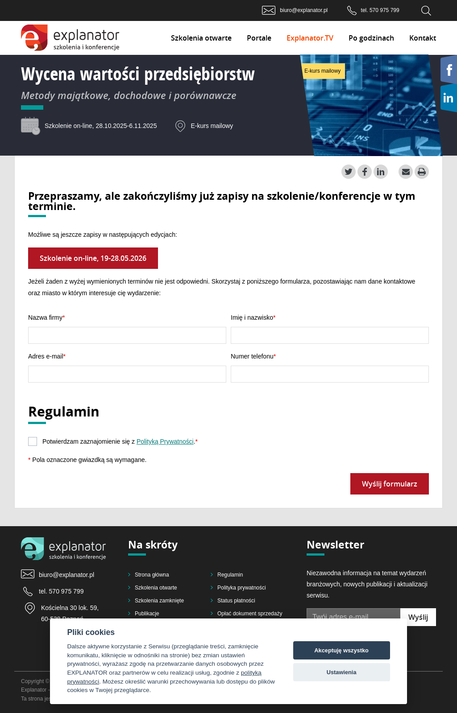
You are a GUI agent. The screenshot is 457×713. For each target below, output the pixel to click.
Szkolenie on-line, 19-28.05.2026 (93, 258)
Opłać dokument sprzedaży (249, 613)
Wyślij (418, 617)
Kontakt (422, 38)
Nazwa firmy (45, 317)
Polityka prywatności (241, 588)
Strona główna (152, 575)
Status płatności (236, 601)
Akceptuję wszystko (341, 650)
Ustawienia (342, 672)
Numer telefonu (252, 356)
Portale (259, 38)
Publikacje (147, 613)
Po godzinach (371, 38)
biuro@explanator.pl (304, 10)
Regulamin (230, 575)
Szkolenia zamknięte (159, 601)
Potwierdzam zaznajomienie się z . (120, 441)
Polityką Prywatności (165, 441)
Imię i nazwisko (252, 317)
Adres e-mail (45, 356)
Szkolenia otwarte (201, 38)
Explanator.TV (310, 38)
